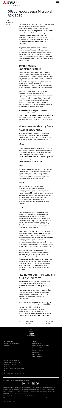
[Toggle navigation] (57, 2)
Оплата (6, 345)
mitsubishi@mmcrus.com (23, 393)
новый (40, 39)
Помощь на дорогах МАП (12, 343)
